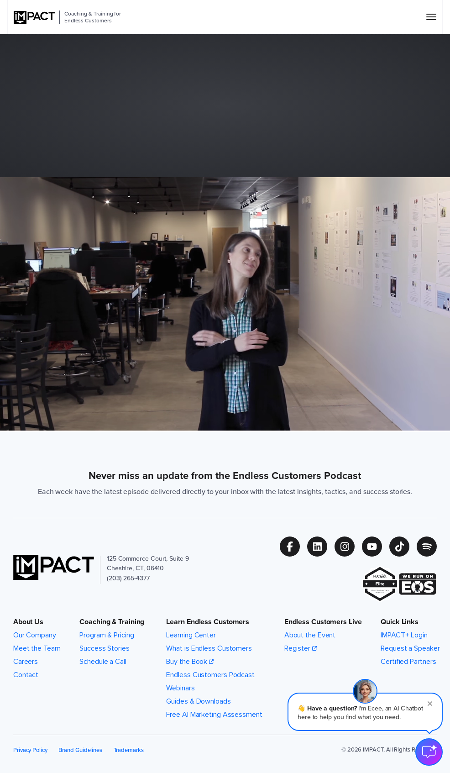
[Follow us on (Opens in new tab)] (293, 546)
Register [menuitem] (297, 648)
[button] (365, 712)
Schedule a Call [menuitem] (102, 661)
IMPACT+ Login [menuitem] (404, 635)
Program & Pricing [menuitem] (106, 635)
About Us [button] (28, 621)
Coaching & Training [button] (111, 621)
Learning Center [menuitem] (191, 635)
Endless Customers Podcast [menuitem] (210, 674)
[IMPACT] (34, 17)
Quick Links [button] (400, 621)
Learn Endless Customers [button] (207, 621)
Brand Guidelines (80, 750)
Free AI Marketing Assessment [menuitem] (214, 714)
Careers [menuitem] (25, 661)
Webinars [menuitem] (180, 688)
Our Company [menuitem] (34, 635)
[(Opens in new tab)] (379, 584)
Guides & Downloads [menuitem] (198, 701)
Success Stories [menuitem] (104, 648)
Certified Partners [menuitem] (408, 661)
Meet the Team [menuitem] (37, 648)
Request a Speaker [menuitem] (410, 648)
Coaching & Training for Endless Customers (92, 17)
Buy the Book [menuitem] (186, 661)
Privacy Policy (30, 750)
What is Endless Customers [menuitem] (209, 648)
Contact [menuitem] (25, 674)
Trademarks (129, 750)
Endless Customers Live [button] (323, 621)
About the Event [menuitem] (310, 635)
